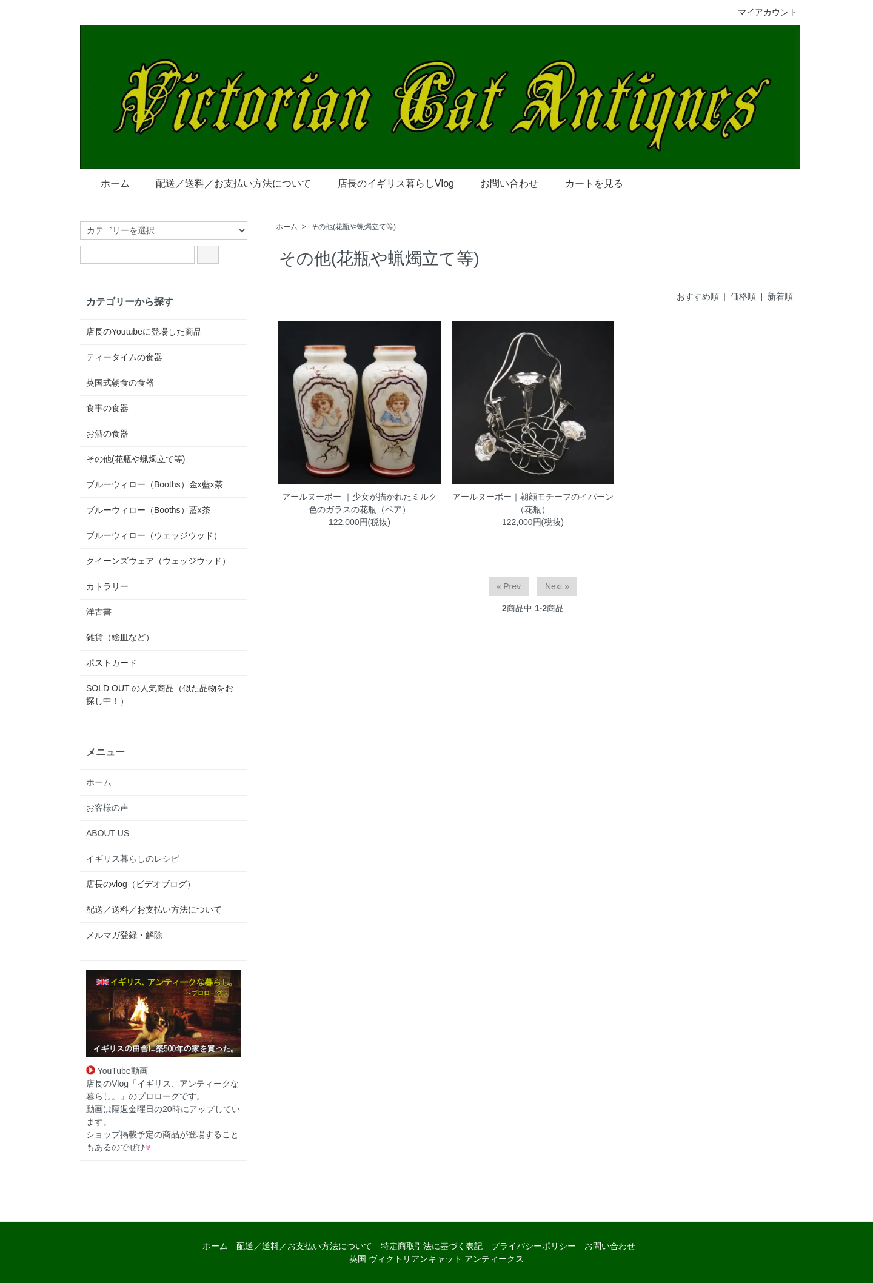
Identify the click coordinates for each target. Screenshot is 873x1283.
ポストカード (111, 663)
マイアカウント (761, 12)
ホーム (106, 182)
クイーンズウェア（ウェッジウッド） (158, 561)
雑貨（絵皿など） (120, 637)
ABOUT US (107, 833)
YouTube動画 (117, 1071)
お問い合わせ (500, 182)
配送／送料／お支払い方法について (224, 182)
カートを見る (585, 182)
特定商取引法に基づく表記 (432, 1246)
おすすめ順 (698, 296)
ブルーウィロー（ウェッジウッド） (154, 535)
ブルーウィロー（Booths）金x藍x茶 (154, 484)
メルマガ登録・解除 (124, 935)
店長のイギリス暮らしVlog (387, 182)
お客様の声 (107, 807)
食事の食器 (107, 408)
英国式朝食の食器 (120, 382)
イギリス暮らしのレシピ (132, 858)
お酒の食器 (107, 433)
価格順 (743, 296)
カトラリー (107, 586)
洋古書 (99, 612)
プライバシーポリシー (533, 1246)
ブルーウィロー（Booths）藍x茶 (148, 510)
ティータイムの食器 (124, 357)
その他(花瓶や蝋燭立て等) (353, 227)
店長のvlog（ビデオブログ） (140, 884)
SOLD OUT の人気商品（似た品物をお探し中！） (159, 694)
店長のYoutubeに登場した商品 (144, 332)
